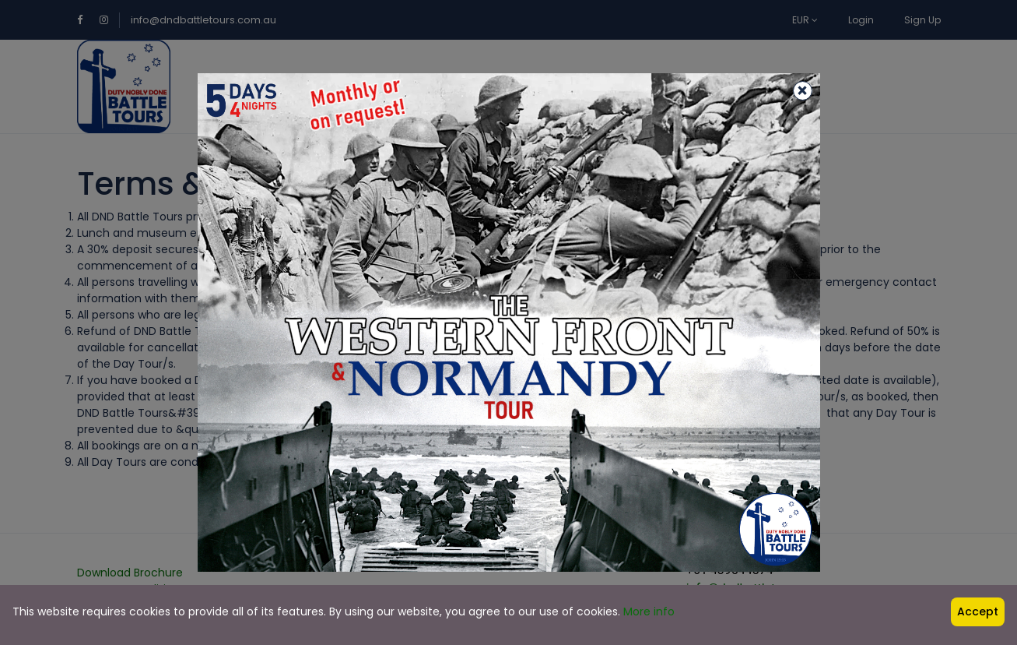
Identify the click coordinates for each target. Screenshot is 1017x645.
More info (649, 611)
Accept (977, 611)
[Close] (802, 90)
